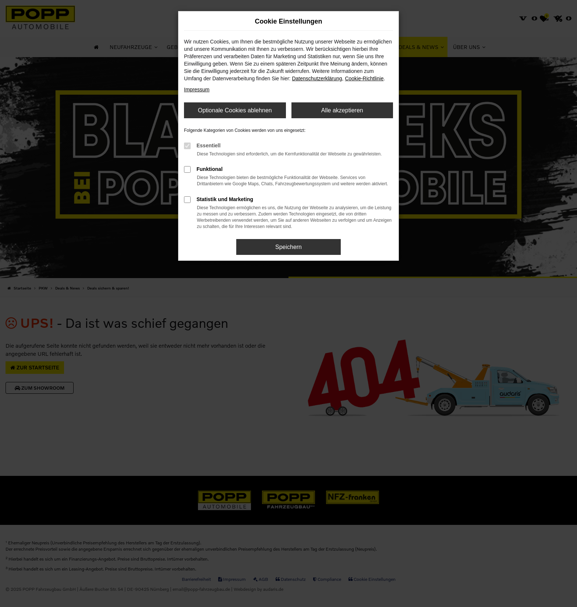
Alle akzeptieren (342, 110)
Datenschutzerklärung (317, 78)
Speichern (288, 247)
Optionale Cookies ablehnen (235, 110)
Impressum (196, 89)
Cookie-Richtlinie (364, 78)
